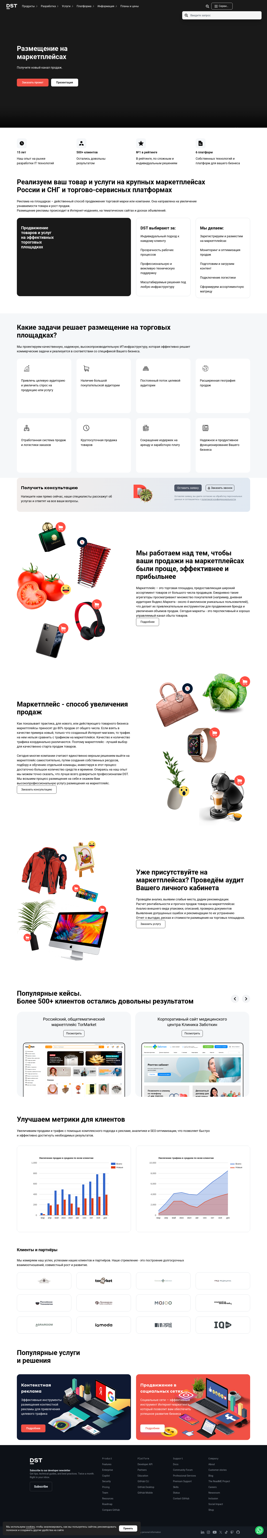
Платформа (86, 6)
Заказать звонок (220, 488)
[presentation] (235, 999)
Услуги (68, 6)
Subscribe (41, 1486)
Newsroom (214, 1492)
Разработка (50, 6)
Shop (211, 1510)
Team (105, 1492)
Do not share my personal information (144, 1532)
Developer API (145, 1464)
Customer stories (217, 1470)
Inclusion (213, 1498)
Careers (212, 1487)
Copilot (106, 1475)
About (211, 1464)
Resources (107, 1498)
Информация (108, 6)
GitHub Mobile (145, 1492)
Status (176, 1492)
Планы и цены (129, 6)
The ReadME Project (219, 1481)
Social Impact (215, 1504)
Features (106, 1464)
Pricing (105, 1487)
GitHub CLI (143, 1481)
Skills (176, 1487)
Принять (128, 1528)
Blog (210, 1475)
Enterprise (107, 1470)
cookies (30, 1526)
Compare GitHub (111, 1510)
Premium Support (182, 1481)
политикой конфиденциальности (218, 499)
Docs (175, 1464)
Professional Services (184, 1475)
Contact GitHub (181, 1498)
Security (106, 1481)
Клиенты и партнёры (50, 1249)
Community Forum (183, 1470)
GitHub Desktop (146, 1487)
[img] (207, 6)
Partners (142, 1470)
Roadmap (107, 1504)
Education (143, 1475)
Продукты (30, 6)
